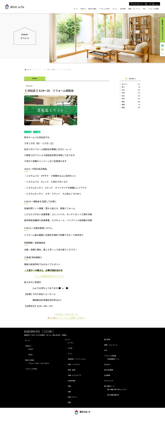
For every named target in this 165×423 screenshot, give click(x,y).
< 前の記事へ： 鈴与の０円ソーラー (67, 314)
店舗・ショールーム (134, 9)
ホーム (76, 9)
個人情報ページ (109, 386)
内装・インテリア (74, 364)
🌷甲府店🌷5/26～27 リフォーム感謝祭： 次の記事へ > (66, 318)
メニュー (115, 9)
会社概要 (107, 375)
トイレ (70, 353)
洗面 (69, 386)
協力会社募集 (108, 370)
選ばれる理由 (92, 9)
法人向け (107, 364)
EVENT (30, 349)
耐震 (69, 402)
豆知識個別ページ (113, 359)
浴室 (69, 391)
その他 (70, 348)
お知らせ (83, 9)
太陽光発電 (71, 381)
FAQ (144, 9)
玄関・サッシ (72, 397)
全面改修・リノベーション (77, 359)
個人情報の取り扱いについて (117, 389)
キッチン (71, 343)
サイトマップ (108, 381)
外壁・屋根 (71, 370)
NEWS (30, 355)
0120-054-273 (137, 4)
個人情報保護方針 (113, 395)
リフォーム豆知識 (153, 9)
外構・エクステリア (74, 375)
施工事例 (123, 9)
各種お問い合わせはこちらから (162, 29)
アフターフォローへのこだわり (38, 363)
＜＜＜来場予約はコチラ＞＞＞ (49, 276)
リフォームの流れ (104, 9)
